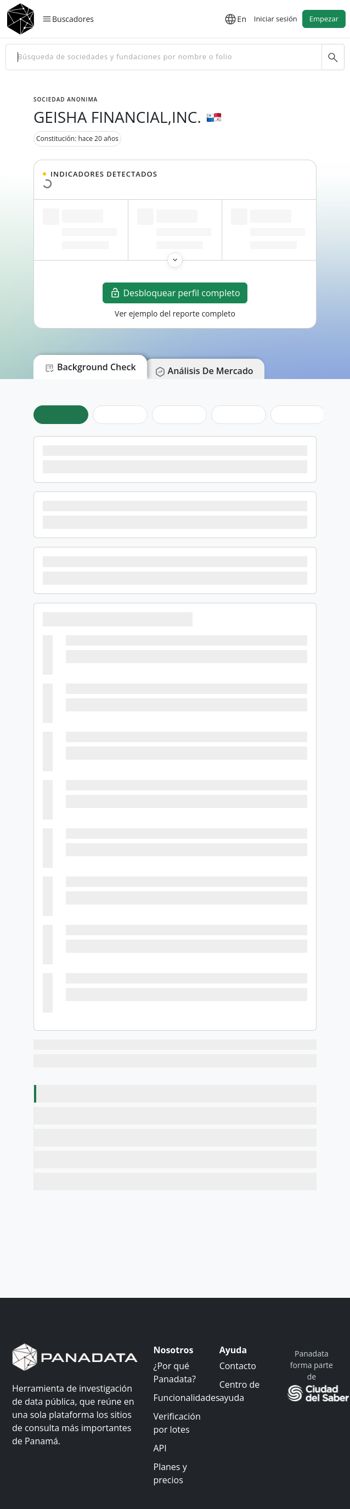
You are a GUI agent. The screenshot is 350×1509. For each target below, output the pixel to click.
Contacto (237, 1366)
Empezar (323, 19)
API (160, 1448)
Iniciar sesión (275, 19)
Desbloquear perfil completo (175, 293)
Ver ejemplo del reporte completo (175, 313)
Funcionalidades (187, 1398)
